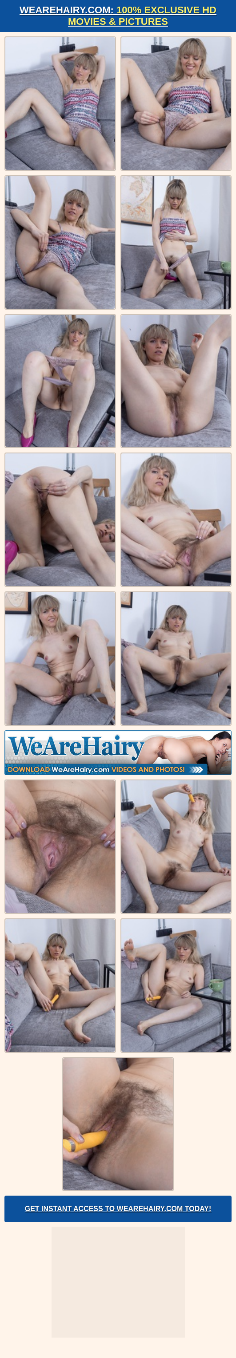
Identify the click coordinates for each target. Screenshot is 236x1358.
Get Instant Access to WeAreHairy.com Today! (118, 1208)
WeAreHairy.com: (118, 15)
